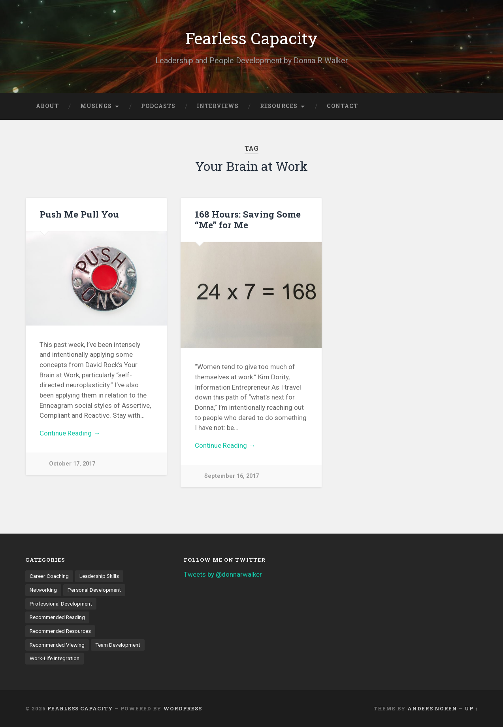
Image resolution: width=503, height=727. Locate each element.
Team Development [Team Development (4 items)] (117, 645)
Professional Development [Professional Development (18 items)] (61, 603)
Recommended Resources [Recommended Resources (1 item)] (60, 631)
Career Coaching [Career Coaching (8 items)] (49, 576)
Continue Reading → (70, 433)
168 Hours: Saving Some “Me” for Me (248, 219)
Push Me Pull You (79, 214)
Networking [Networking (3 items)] (43, 590)
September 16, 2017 (231, 476)
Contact (342, 106)
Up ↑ (471, 708)
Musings (96, 106)
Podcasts (158, 106)
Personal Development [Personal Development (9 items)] (94, 590)
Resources (279, 106)
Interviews (218, 106)
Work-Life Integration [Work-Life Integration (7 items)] (54, 658)
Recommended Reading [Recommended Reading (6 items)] (57, 617)
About (47, 106)
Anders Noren (432, 708)
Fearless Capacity (251, 38)
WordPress (182, 708)
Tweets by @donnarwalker (223, 574)
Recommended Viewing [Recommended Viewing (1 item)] (57, 645)
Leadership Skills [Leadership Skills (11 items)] (99, 576)
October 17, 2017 (72, 463)
